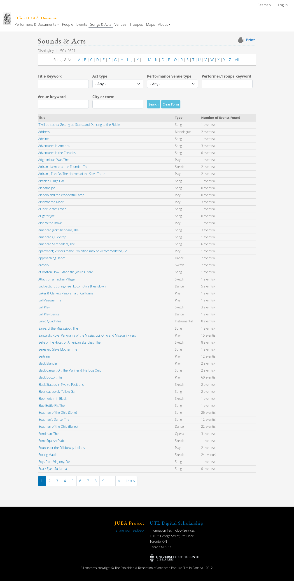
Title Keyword (50, 76)
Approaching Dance (52, 258)
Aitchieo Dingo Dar (51, 181)
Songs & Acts (100, 24)
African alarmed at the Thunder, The (63, 167)
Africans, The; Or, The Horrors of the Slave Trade (71, 174)
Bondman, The (48, 434)
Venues (120, 24)
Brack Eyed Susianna (52, 468)
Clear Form (171, 104)
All (237, 59)
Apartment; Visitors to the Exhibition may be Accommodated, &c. (83, 251)
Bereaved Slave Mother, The (57, 349)
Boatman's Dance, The (53, 419)
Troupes (136, 24)
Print (250, 39)
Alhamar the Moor (51, 202)
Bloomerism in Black (52, 398)
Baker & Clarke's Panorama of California (65, 293)
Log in (283, 4)
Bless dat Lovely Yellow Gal (56, 391)
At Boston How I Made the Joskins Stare (65, 272)
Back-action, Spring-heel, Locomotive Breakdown (72, 286)
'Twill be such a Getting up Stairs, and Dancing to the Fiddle (79, 124)
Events (81, 24)
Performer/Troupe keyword (226, 76)
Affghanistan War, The (53, 160)
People (67, 24)
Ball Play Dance (48, 314)
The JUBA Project (36, 18)
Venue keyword (52, 96)
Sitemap (264, 4)
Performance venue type (169, 76)
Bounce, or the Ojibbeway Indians (61, 448)
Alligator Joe (46, 216)
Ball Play (44, 307)
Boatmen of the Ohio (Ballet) (58, 426)
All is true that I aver (52, 209)
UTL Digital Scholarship (176, 523)
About (163, 24)
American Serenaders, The (56, 244)
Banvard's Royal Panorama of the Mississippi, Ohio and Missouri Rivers (87, 335)
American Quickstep (52, 237)
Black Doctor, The (50, 377)
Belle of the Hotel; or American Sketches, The (69, 342)
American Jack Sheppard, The (58, 230)
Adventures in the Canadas (57, 153)
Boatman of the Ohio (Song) (57, 412)
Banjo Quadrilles (49, 321)
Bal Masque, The (49, 300)
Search (154, 104)
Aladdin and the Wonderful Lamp (61, 195)
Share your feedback (130, 530)
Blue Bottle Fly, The (51, 405)
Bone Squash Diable (52, 441)
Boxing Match (47, 454)
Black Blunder (48, 363)
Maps (150, 24)
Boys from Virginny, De (54, 461)
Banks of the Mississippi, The (58, 328)
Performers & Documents (35, 24)
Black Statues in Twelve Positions (61, 384)
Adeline (43, 139)
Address (44, 132)
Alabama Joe (47, 188)
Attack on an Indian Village (56, 279)
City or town (103, 96)
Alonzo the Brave (50, 223)
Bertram (44, 356)
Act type (99, 76)
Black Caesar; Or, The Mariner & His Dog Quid (70, 370)
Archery (43, 265)
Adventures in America (54, 146)
